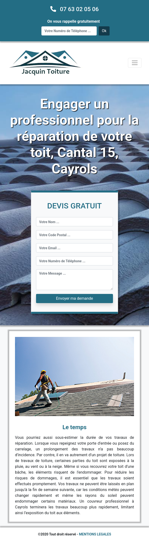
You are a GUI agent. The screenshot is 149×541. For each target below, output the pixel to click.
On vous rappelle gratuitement (73, 21)
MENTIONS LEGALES (95, 534)
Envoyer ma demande (74, 298)
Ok (104, 30)
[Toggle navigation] (135, 63)
